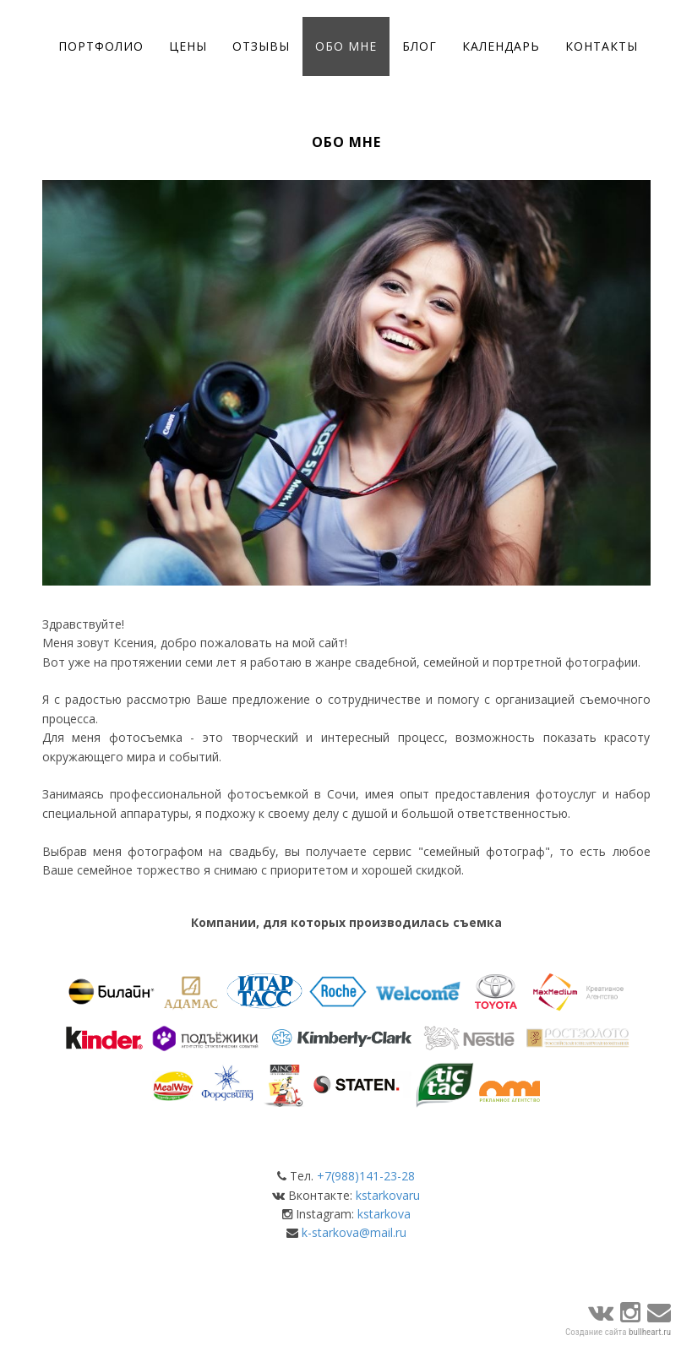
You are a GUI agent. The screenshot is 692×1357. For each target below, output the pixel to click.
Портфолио (101, 46)
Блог (419, 46)
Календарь (501, 46)
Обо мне (346, 46)
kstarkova (384, 1214)
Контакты (601, 46)
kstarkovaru (388, 1195)
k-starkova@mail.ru (354, 1232)
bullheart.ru (650, 1332)
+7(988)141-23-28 (366, 1176)
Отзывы (261, 46)
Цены (188, 46)
